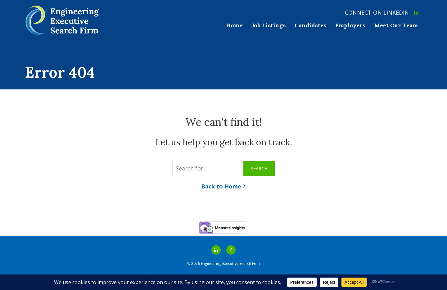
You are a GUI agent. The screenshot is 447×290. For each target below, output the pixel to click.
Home (234, 25)
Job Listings (268, 25)
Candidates (310, 25)
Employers (350, 25)
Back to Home (221, 186)
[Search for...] (207, 168)
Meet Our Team (396, 25)
